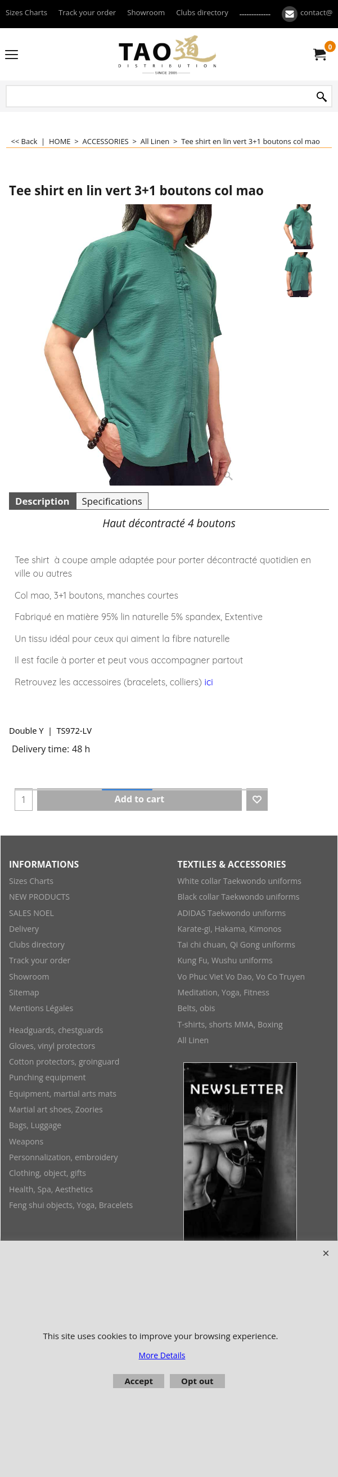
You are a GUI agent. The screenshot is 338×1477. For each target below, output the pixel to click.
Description (42, 501)
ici (208, 682)
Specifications (112, 501)
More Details (162, 1355)
